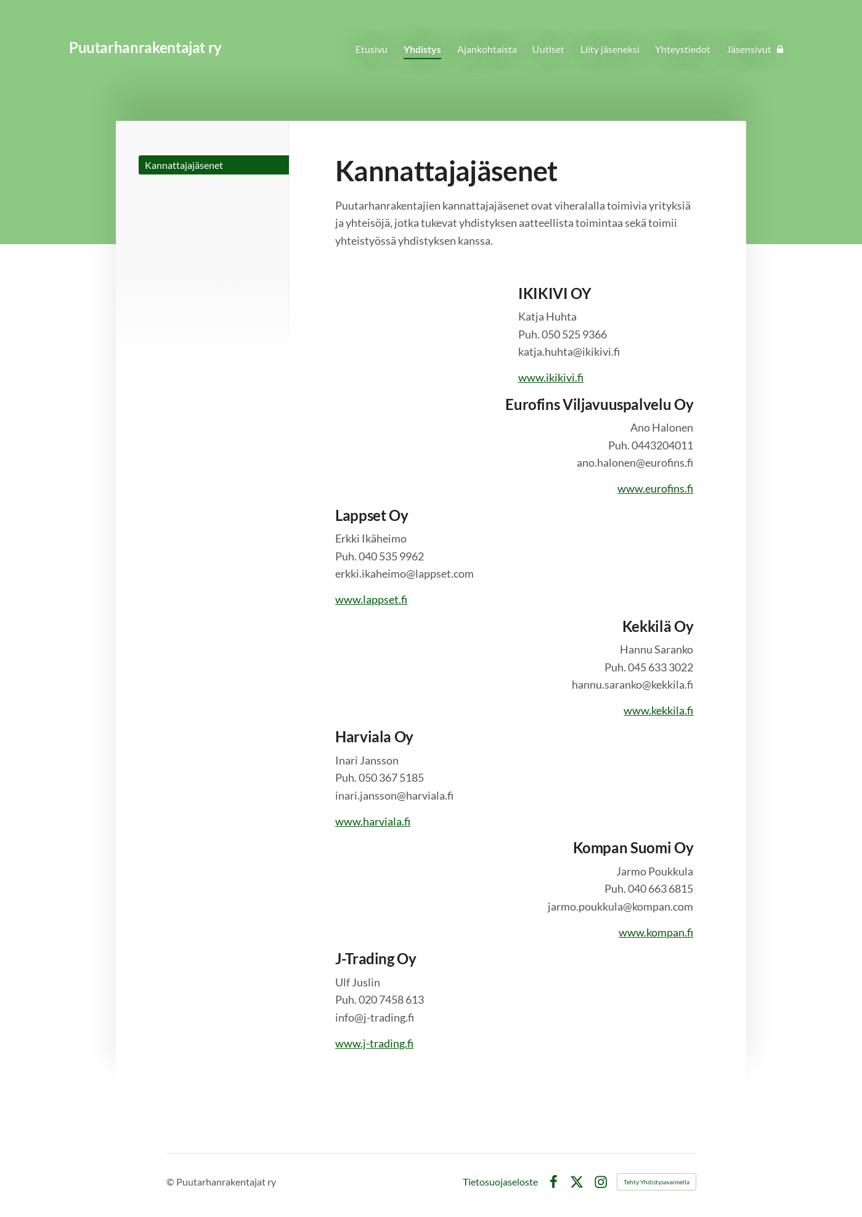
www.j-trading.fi (374, 1043)
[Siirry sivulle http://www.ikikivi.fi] (423, 326)
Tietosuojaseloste (500, 1182)
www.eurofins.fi (655, 488)
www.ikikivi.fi (550, 377)
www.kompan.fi (656, 932)
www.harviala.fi (372, 821)
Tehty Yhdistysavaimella (656, 1182)
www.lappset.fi (371, 599)
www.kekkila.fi (658, 710)
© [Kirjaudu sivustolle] (171, 1181)
